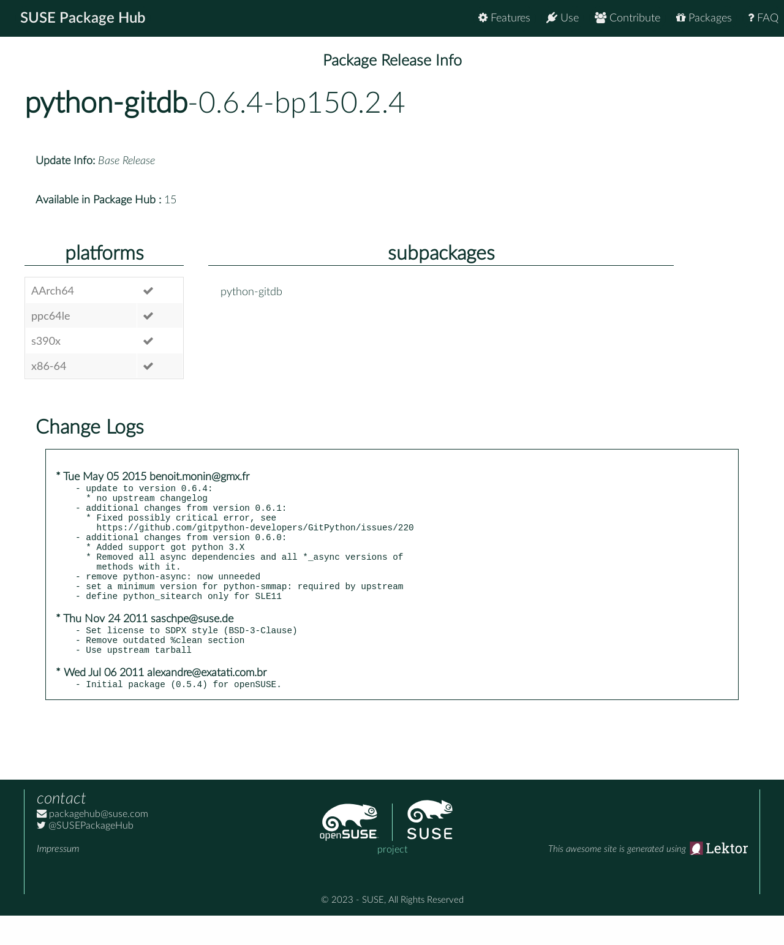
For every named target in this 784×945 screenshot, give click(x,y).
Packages (704, 18)
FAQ (763, 18)
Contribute (627, 18)
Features (504, 18)
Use (562, 18)
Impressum (58, 878)
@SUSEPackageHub (85, 855)
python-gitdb (105, 103)
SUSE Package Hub (83, 18)
